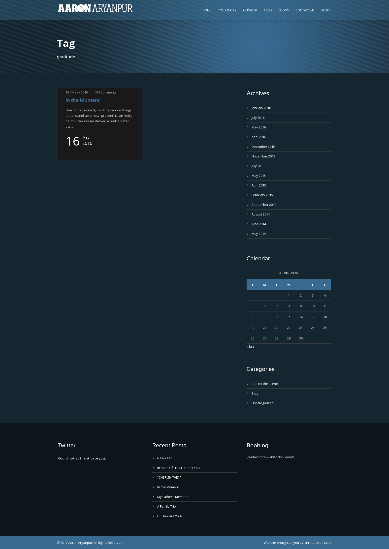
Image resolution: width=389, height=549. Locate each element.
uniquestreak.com (318, 542)
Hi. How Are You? (169, 516)
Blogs (284, 10)
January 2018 (261, 108)
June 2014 (259, 224)
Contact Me (304, 10)
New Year (164, 458)
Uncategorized (263, 403)
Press (268, 10)
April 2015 (259, 185)
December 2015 (263, 146)
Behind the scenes (266, 383)
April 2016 (259, 137)
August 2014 (261, 214)
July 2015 (258, 166)
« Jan (250, 346)
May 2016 (259, 127)
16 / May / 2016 (76, 92)
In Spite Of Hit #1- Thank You (178, 467)
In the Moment (82, 100)
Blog (255, 393)
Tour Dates (227, 10)
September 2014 (264, 204)
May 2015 (259, 175)
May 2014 (259, 233)
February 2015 (262, 195)
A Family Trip (166, 506)
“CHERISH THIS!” (169, 477)
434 (97, 92)
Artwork (250, 10)
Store (325, 10)
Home (206, 10)
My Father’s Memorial (173, 496)
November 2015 (263, 156)
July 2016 (258, 117)
